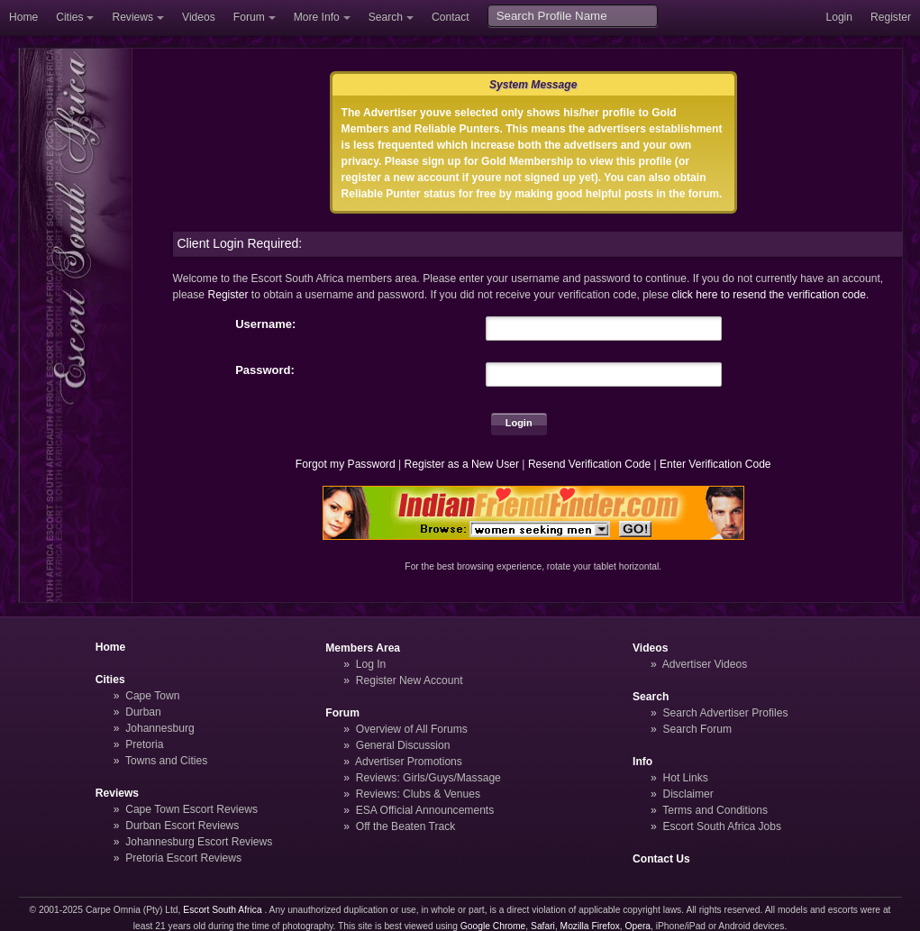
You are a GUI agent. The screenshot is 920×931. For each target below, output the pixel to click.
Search (386, 17)
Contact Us (661, 859)
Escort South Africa (222, 910)
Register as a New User (461, 464)
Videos (198, 17)
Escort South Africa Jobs (721, 826)
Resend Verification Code (589, 464)
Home (23, 17)
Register (890, 17)
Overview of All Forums (412, 729)
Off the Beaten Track (406, 826)
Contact (450, 17)
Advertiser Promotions (408, 761)
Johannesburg (160, 728)
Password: (265, 370)
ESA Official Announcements (425, 810)
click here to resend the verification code (768, 294)
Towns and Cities (166, 760)
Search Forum (697, 729)
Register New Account (409, 680)
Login (838, 17)
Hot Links (684, 777)
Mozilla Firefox (590, 926)
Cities (69, 17)
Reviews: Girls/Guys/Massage (428, 777)
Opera (637, 926)
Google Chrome (492, 926)
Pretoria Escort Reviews (183, 858)
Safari (543, 926)
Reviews (132, 17)
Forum (249, 17)
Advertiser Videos (704, 664)
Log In (371, 664)
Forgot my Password (346, 464)
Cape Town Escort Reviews (191, 809)
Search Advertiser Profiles (725, 713)
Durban (143, 712)
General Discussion (403, 745)
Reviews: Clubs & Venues (418, 794)
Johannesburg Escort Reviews (198, 841)
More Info (317, 17)
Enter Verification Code (715, 464)
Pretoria (144, 744)
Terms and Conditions (715, 810)
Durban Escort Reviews (182, 825)
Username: (265, 324)
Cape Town (152, 695)
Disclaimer (687, 794)
